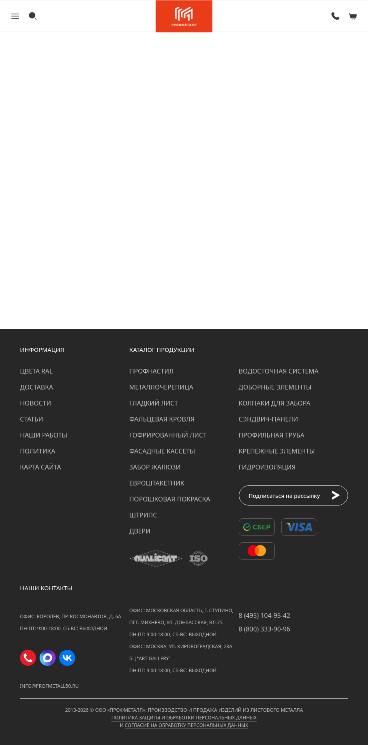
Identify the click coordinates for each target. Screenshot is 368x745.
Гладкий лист (153, 403)
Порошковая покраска (169, 499)
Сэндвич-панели (268, 419)
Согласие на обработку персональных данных (186, 725)
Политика (37, 451)
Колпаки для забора (274, 403)
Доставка (36, 387)
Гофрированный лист (167, 435)
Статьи (31, 419)
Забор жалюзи (154, 467)
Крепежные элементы (277, 451)
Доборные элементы (275, 387)
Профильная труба (271, 435)
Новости (35, 403)
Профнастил (151, 371)
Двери (139, 531)
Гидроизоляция (267, 467)
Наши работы (43, 435)
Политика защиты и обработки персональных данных (183, 717)
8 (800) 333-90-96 (264, 629)
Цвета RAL (36, 371)
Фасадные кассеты (162, 451)
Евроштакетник (156, 483)
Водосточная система (279, 371)
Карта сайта (40, 467)
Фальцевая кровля (161, 419)
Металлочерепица (161, 387)
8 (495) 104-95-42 (264, 615)
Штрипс (143, 515)
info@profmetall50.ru (49, 686)
